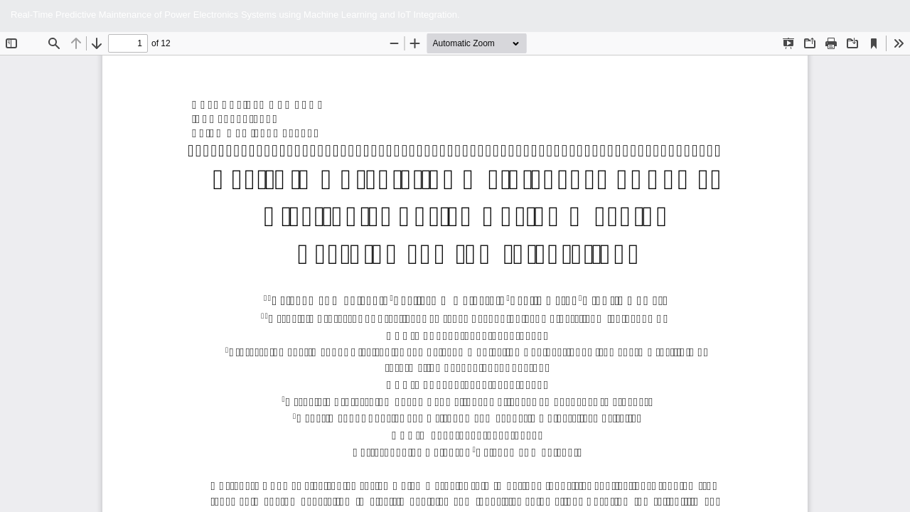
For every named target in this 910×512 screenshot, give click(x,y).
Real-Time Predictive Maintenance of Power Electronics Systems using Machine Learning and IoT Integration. (235, 14)
